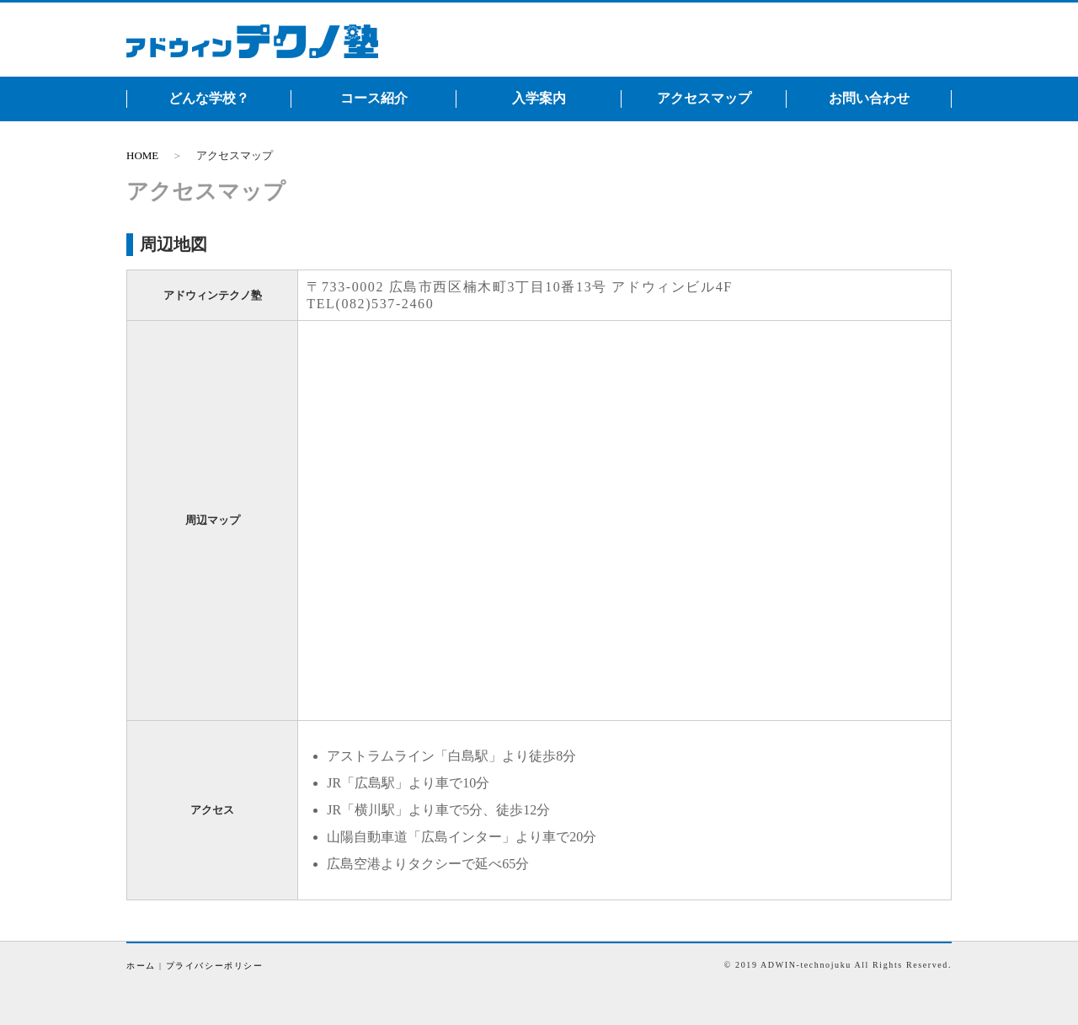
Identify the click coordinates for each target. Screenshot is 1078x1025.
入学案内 (539, 98)
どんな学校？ (208, 98)
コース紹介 (374, 98)
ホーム (141, 965)
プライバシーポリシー (215, 965)
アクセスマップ (704, 98)
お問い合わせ (869, 98)
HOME (142, 155)
